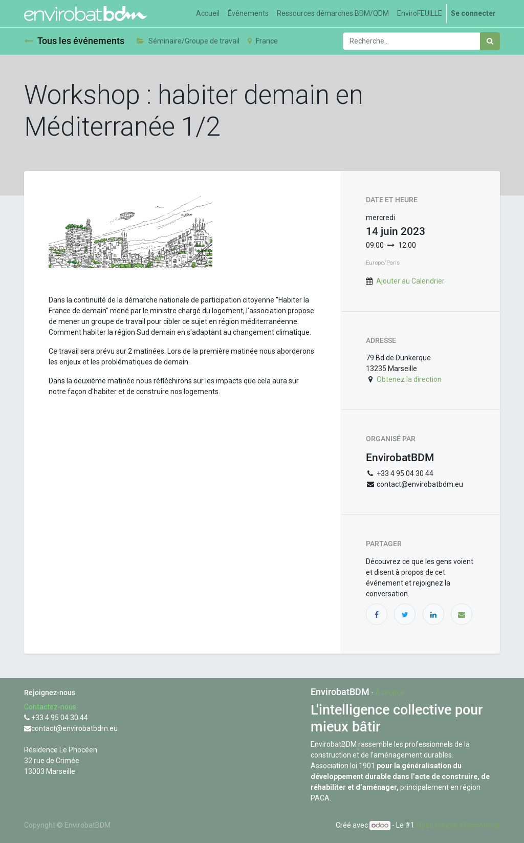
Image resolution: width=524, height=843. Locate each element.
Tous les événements (74, 41)
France (263, 41)
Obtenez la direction (409, 379)
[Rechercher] (490, 41)
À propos (389, 692)
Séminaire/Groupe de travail (188, 41)
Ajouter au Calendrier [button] (410, 281)
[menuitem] (208, 13)
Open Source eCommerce (458, 825)
